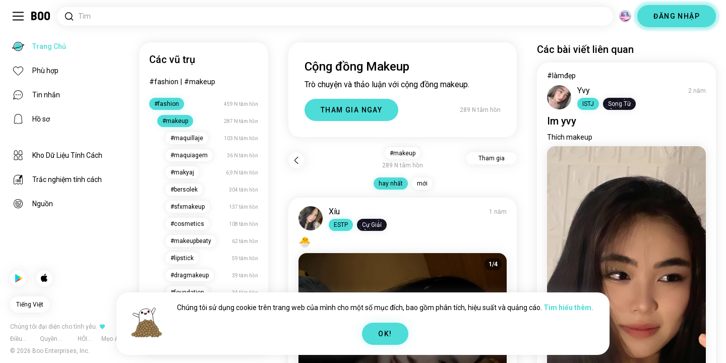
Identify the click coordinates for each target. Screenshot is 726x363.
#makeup (199, 82)
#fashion (163, 82)
